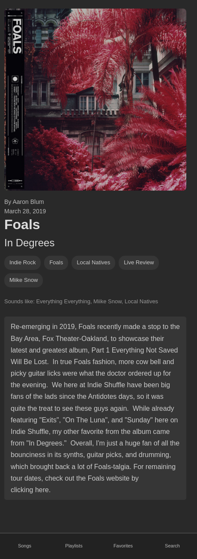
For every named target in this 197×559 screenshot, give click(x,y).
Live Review (139, 262)
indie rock (22, 262)
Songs (24, 545)
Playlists (73, 545)
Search (172, 545)
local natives (93, 262)
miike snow (23, 280)
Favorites (123, 545)
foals (56, 262)
